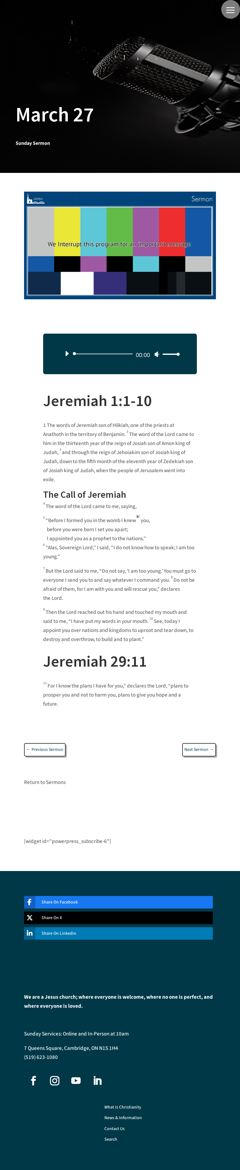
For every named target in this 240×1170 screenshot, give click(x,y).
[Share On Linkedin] (113, 933)
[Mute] (157, 354)
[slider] (103, 354)
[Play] (67, 354)
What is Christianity (122, 1107)
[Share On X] (113, 918)
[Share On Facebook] (113, 902)
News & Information (123, 1118)
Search (110, 1139)
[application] (120, 354)
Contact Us (114, 1129)
